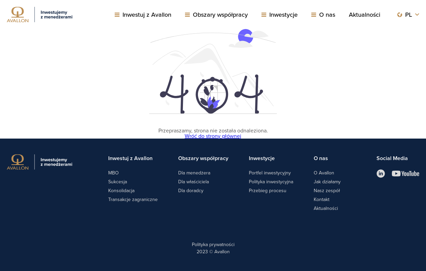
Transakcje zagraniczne (133, 199)
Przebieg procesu (267, 190)
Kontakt (321, 199)
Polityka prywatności (213, 244)
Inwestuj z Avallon (147, 14)
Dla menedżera (194, 172)
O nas (327, 14)
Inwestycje (283, 14)
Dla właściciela (193, 181)
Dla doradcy (190, 190)
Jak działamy (327, 181)
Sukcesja (117, 181)
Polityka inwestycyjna (271, 181)
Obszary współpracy (220, 14)
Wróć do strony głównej (213, 136)
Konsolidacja (121, 190)
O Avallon (324, 172)
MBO (113, 172)
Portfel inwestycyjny (270, 172)
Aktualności (364, 14)
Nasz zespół (327, 190)
